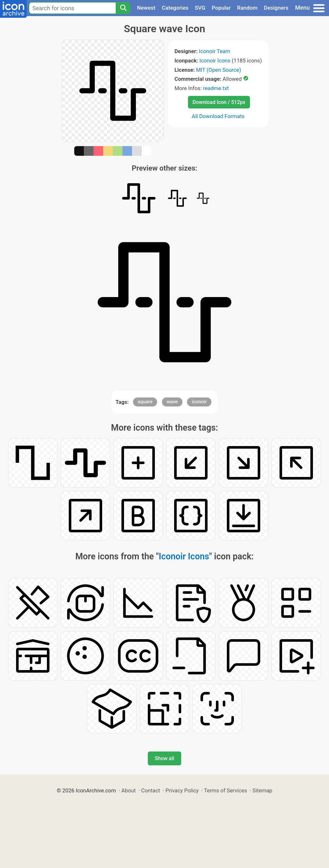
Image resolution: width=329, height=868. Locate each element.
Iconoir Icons (215, 60)
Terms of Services (225, 790)
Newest (146, 8)
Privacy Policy (182, 790)
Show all (164, 758)
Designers (276, 8)
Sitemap (262, 790)
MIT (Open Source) (218, 70)
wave (172, 402)
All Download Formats (218, 116)
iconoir (199, 402)
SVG (200, 8)
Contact (150, 790)
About (128, 790)
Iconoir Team (214, 51)
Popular (221, 8)
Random (247, 8)
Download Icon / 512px (218, 102)
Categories (175, 8)
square (145, 402)
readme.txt (216, 88)
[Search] (123, 8)
